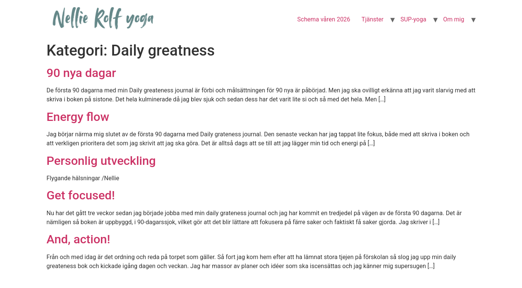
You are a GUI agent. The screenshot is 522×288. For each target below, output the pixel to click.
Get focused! (81, 195)
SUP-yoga (413, 19)
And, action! (78, 239)
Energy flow (78, 117)
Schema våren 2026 (323, 19)
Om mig (453, 19)
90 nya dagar (81, 73)
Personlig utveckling (101, 161)
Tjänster (373, 19)
